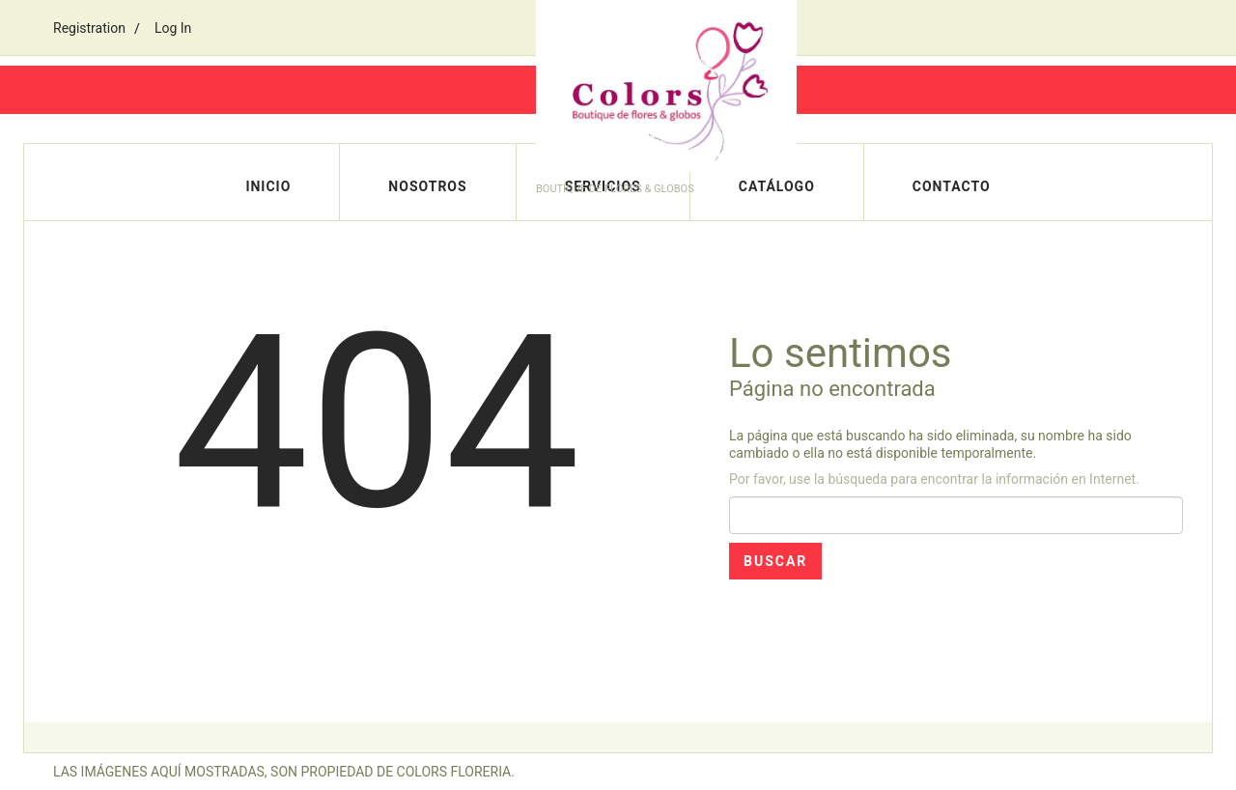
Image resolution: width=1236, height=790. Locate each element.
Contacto (952, 186)
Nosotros (427, 186)
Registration (89, 28)
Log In (172, 28)
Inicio (268, 186)
